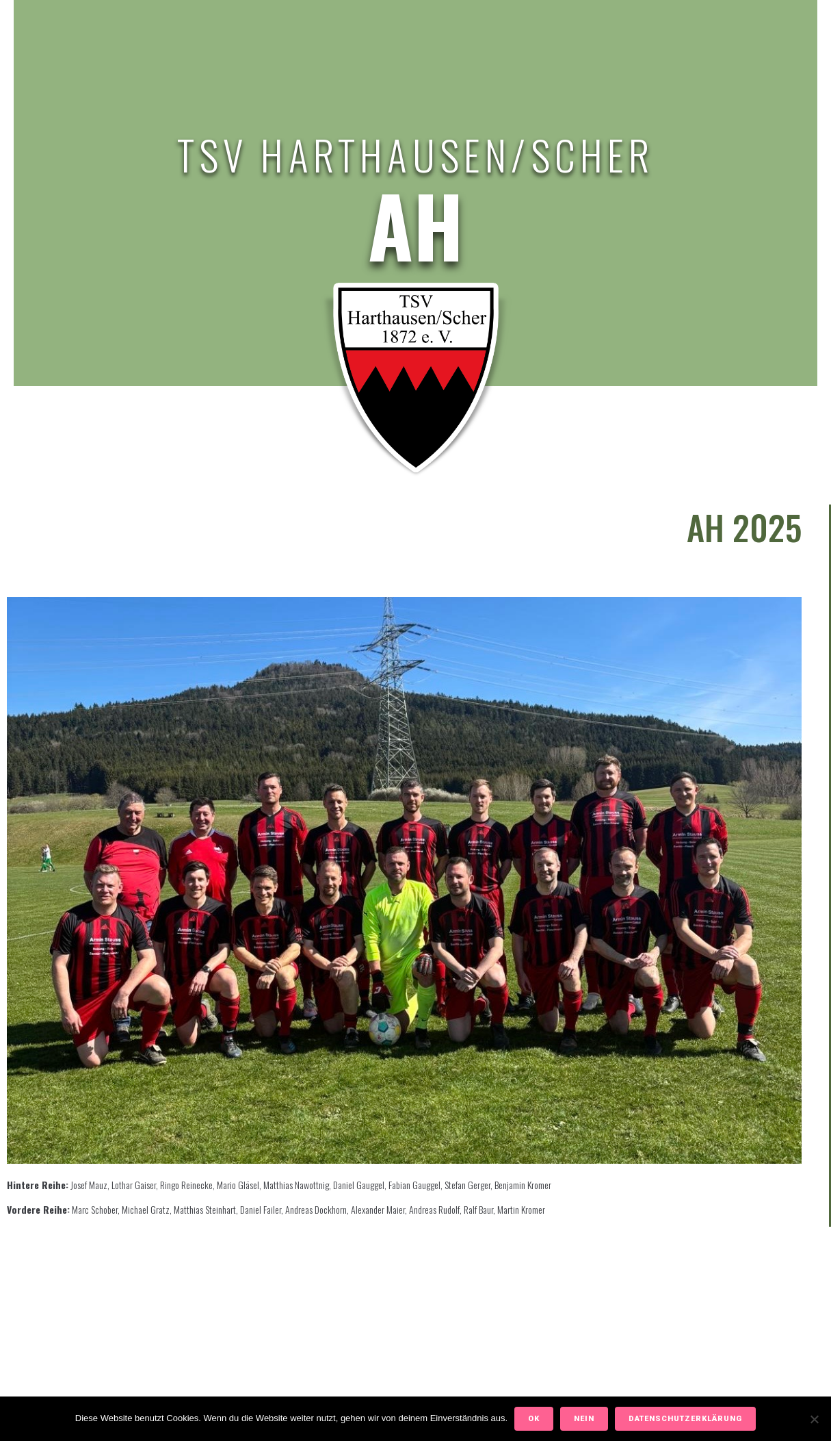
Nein (584, 1418)
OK (534, 1418)
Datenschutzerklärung (685, 1418)
